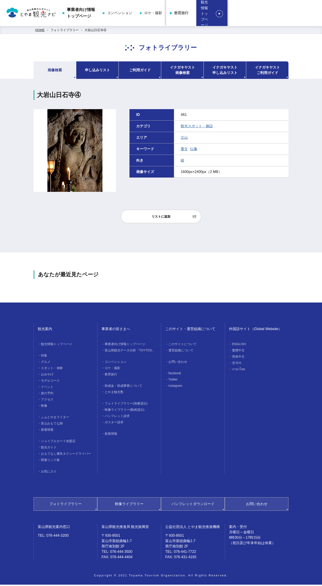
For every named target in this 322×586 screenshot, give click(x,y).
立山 (184, 139)
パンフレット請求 (117, 417)
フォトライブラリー (65, 31)
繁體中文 (238, 351)
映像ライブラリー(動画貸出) (124, 411)
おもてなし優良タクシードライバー (66, 455)
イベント (47, 388)
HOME (40, 31)
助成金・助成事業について (123, 387)
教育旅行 (244, 13)
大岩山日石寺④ (95, 31)
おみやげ (47, 375)
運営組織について (180, 351)
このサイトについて (182, 345)
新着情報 (47, 431)
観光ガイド (49, 448)
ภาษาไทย (238, 370)
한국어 (237, 364)
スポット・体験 (52, 369)
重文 (184, 150)
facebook (174, 374)
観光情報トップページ (290, 13)
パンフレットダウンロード (193, 505)
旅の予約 (47, 394)
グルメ (45, 363)
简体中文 (238, 358)
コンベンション (182, 13)
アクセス (47, 400)
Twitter (173, 381)
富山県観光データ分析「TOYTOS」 (130, 351)
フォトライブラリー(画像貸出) (126, 405)
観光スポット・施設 (197, 127)
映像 (44, 407)
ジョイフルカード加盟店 (58, 442)
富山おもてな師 (52, 424)
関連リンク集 (50, 461)
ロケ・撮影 (216, 13)
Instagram (175, 387)
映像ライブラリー (129, 505)
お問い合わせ (177, 363)
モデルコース (50, 382)
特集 (44, 357)
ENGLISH (239, 345)
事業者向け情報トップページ (144, 13)
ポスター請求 (114, 423)
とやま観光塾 (114, 393)
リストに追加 (161, 218)
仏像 (193, 150)
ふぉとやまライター (55, 418)
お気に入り (49, 472)
